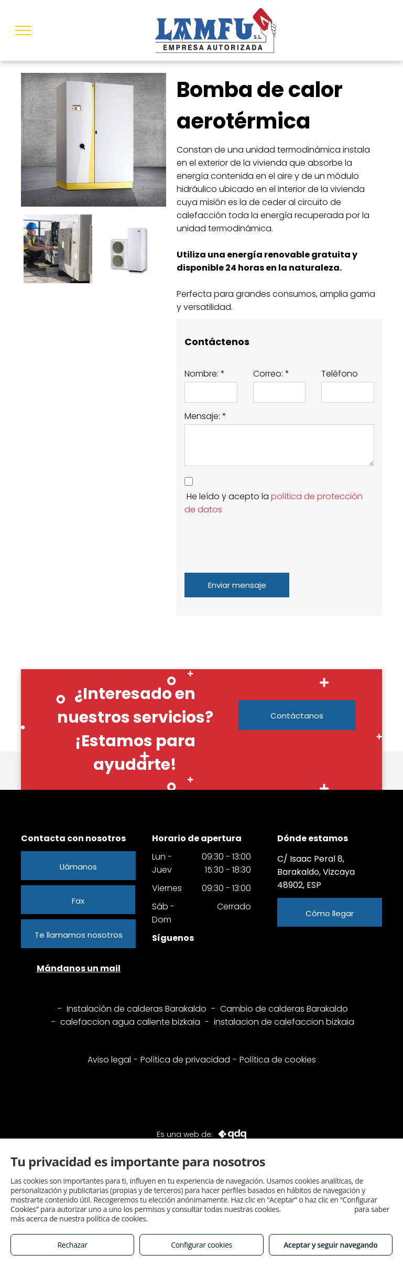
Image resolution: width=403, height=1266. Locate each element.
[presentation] (264, 541)
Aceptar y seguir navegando (330, 1245)
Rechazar (73, 1245)
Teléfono (339, 374)
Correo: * (271, 374)
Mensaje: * (205, 416)
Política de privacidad (185, 1060)
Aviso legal (109, 1060)
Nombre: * (204, 374)
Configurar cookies (201, 1245)
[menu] (23, 30)
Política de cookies (277, 1060)
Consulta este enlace (317, 1209)
